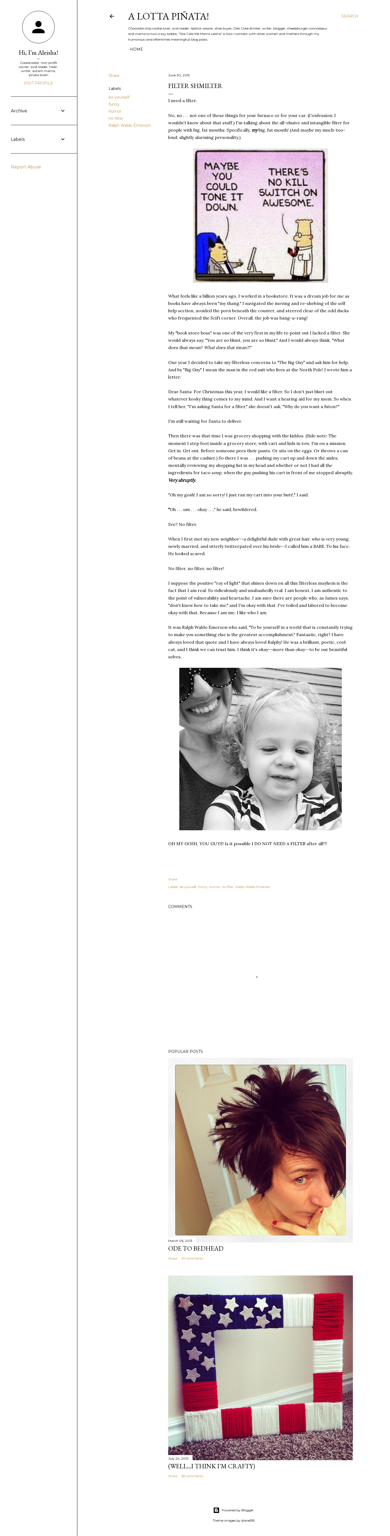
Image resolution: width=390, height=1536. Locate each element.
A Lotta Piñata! (168, 16)
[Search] (350, 16)
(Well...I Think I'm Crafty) (211, 1466)
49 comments (192, 1258)
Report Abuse (26, 167)
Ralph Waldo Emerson (130, 125)
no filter (116, 118)
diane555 (248, 1520)
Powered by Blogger (233, 1510)
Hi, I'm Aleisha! (38, 52)
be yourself (119, 97)
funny (114, 104)
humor (115, 111)
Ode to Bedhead (195, 1248)
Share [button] (114, 75)
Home (136, 49)
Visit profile (38, 83)
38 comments (192, 1476)
